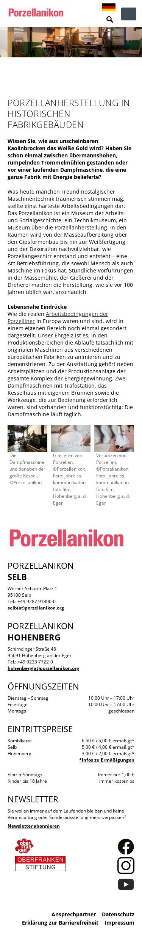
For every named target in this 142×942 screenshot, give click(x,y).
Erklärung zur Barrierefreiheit (60, 922)
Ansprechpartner (73, 914)
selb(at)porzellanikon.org (36, 608)
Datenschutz (118, 914)
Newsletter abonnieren (34, 826)
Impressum (119, 922)
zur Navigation (128, 14)
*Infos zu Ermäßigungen (106, 760)
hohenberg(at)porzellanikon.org (43, 668)
